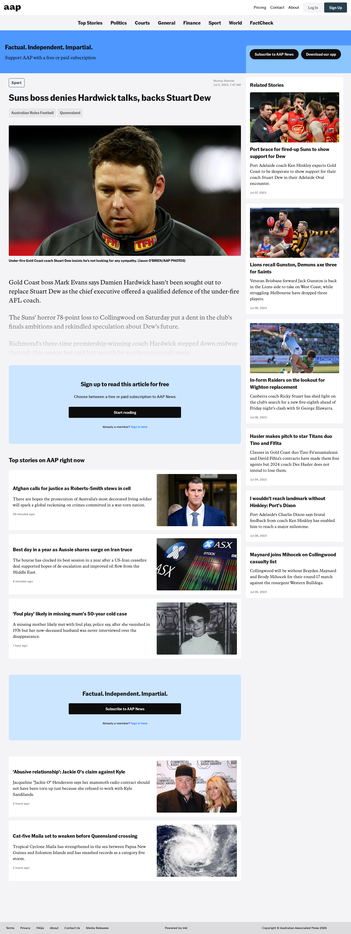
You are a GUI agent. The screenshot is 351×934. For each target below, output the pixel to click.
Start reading (125, 412)
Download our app (321, 54)
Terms (10, 928)
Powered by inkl (176, 928)
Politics (119, 22)
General (166, 22)
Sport (215, 22)
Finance (192, 22)
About (293, 7)
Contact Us (72, 928)
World (235, 22)
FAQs (40, 928)
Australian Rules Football (32, 112)
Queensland (70, 112)
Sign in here (139, 427)
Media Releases (97, 928)
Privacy (25, 928)
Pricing (260, 7)
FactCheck (261, 22)
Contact (277, 7)
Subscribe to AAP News (274, 54)
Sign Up (335, 7)
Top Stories (90, 22)
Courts (142, 22)
